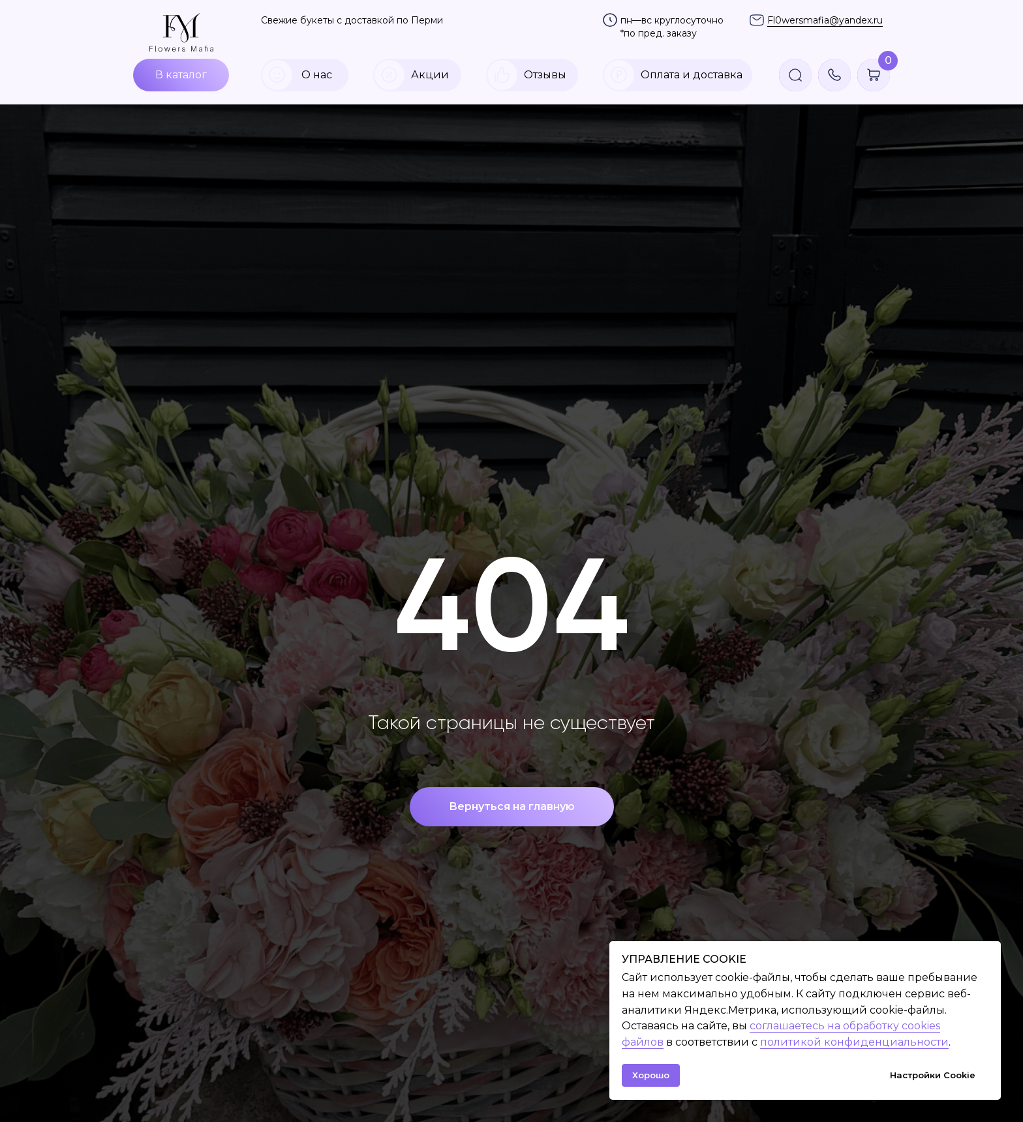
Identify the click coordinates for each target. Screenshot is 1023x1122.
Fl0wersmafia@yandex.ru (825, 20)
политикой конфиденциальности (854, 1042)
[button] (834, 75)
